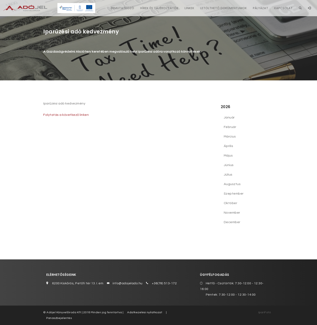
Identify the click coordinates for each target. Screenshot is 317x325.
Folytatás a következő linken (66, 114)
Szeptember (234, 193)
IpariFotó (264, 312)
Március (230, 136)
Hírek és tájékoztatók (159, 8)
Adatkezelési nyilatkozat (144, 312)
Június (229, 165)
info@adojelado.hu (128, 283)
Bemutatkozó (122, 8)
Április (228, 146)
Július (228, 174)
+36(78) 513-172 (164, 283)
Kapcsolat (283, 8)
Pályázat (260, 8)
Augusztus (232, 184)
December (232, 222)
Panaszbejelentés (59, 318)
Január (229, 117)
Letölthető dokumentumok (223, 8)
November (232, 212)
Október (230, 203)
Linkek (189, 8)
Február (230, 127)
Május (228, 155)
